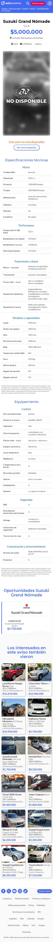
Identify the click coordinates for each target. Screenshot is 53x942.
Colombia (30, 919)
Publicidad (41, 905)
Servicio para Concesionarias (23, 912)
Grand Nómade (42, 8)
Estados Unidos (14, 925)
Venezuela (26, 932)
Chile (22, 919)
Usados (4, 8)
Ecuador (41, 919)
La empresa (7, 898)
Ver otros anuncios (26, 147)
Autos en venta (14, 8)
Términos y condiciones (41, 898)
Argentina (13, 919)
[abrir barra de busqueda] (27, 3)
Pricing (31, 905)
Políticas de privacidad (16, 905)
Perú (33, 925)
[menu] (49, 3)
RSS (39, 912)
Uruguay (41, 925)
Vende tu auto (38, 3)
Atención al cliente (22, 898)
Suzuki (32, 8)
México (26, 925)
